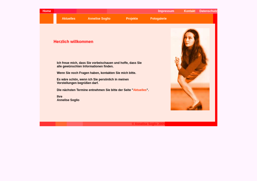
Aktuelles (68, 18)
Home (47, 11)
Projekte (132, 18)
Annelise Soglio (99, 18)
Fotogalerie (157, 18)
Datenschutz (208, 11)
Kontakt (189, 11)
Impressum (166, 11)
